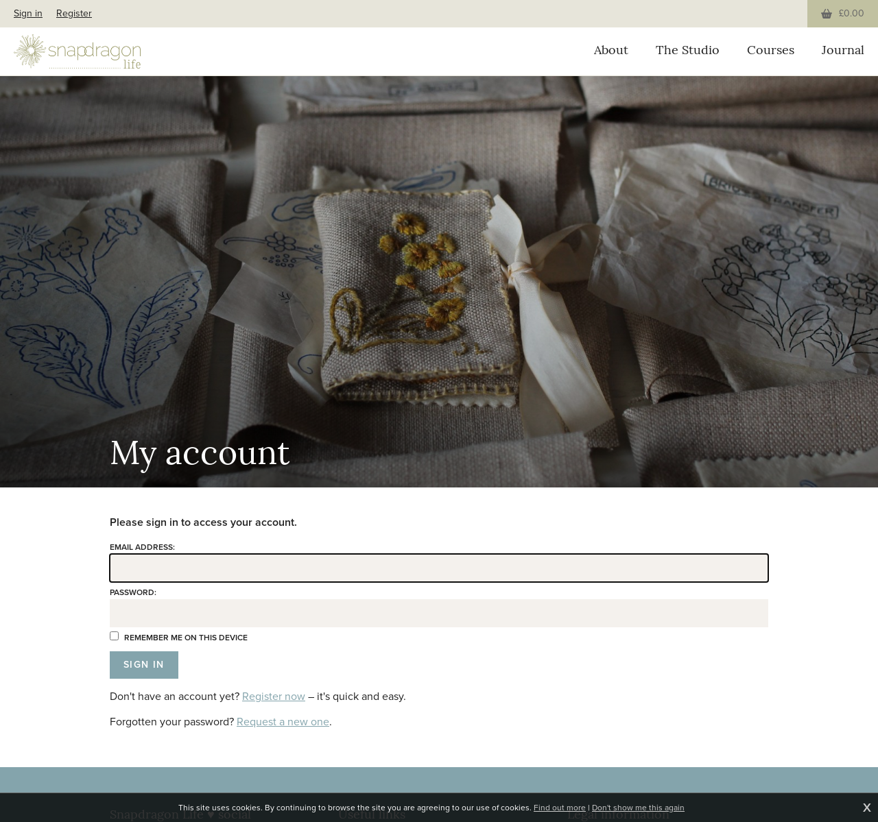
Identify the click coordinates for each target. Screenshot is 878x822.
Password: (133, 592)
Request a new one (283, 721)
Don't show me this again (638, 807)
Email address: (142, 547)
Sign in (28, 13)
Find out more (560, 807)
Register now (273, 696)
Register (74, 13)
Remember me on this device (179, 637)
